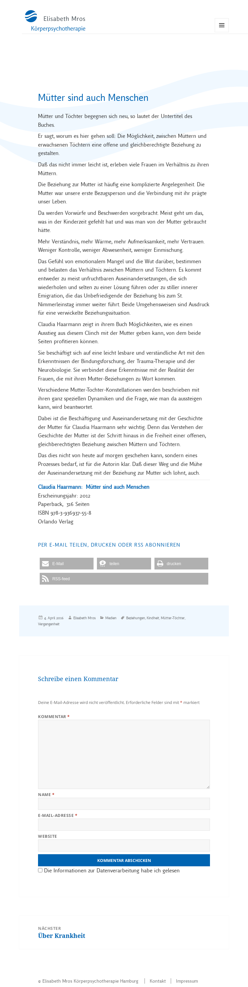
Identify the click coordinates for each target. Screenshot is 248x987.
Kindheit (153, 618)
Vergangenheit (49, 624)
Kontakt (158, 981)
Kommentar (54, 716)
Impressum (187, 981)
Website (47, 836)
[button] (67, 563)
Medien (110, 618)
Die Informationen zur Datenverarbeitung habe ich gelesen (111, 870)
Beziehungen (135, 618)
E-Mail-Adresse (57, 815)
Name (46, 794)
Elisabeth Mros (84, 618)
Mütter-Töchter (173, 618)
